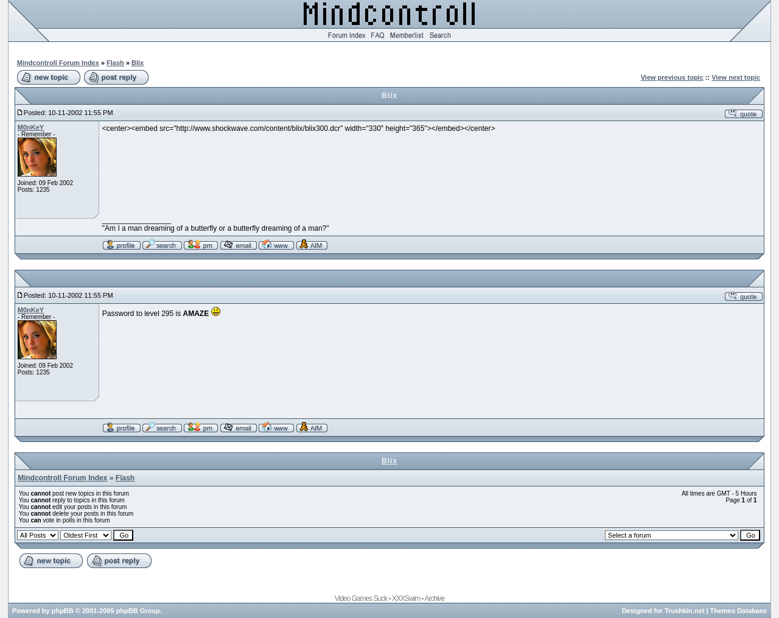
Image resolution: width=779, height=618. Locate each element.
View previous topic (672, 77)
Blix (137, 62)
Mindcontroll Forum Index (58, 62)
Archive (434, 598)
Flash (115, 62)
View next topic (735, 77)
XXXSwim (406, 598)
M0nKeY (31, 127)
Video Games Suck (361, 598)
